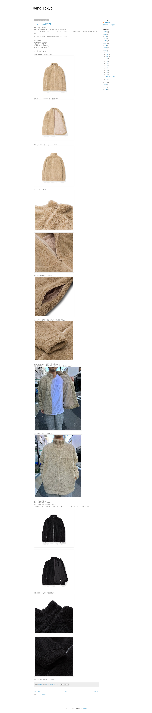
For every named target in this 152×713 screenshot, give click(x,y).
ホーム (67, 691)
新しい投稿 (37, 691)
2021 (105, 43)
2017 (105, 82)
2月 (107, 74)
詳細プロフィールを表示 (109, 25)
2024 (105, 36)
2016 (105, 84)
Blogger (85, 708)
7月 (107, 63)
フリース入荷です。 (44, 24)
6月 (107, 65)
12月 (107, 52)
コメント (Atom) (41, 694)
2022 (105, 41)
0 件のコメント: (54, 684)
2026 (105, 32)
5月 (107, 68)
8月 (107, 61)
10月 (107, 56)
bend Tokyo (43, 8)
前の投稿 (95, 691)
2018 (105, 50)
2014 (105, 89)
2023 (105, 38)
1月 (107, 79)
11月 (107, 54)
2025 (105, 34)
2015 (105, 87)
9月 (107, 59)
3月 (107, 72)
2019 (105, 48)
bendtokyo (108, 22)
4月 (107, 70)
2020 (105, 45)
